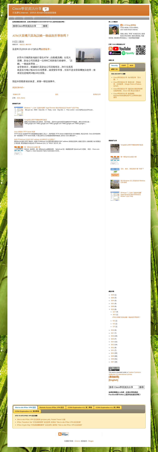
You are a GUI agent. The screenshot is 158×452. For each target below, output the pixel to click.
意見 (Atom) (21, 98)
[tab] (114, 66)
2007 (113, 362)
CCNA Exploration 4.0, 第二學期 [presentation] (80, 407)
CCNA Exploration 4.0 (42, 17)
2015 (113, 339)
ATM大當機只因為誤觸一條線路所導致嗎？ (40, 35)
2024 (113, 300)
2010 (113, 353)
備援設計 (22, 44)
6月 (114, 324)
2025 (113, 298)
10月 (114, 315)
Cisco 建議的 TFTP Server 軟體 (24, 132)
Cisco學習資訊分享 (30, 9)
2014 (113, 342)
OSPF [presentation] (123, 65)
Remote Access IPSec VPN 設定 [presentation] (52, 407)
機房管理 (28, 44)
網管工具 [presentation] (114, 69)
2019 (113, 309)
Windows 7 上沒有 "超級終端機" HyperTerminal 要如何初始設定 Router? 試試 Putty (51, 108)
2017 (113, 333)
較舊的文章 (97, 94)
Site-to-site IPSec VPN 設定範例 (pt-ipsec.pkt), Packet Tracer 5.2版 (41, 419)
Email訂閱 (28, 17)
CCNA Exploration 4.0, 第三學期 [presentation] (108, 407)
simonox (77, 441)
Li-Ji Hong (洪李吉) (129, 25)
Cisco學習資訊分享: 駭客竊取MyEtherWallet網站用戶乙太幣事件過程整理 (127, 95)
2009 (113, 356)
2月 (114, 326)
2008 (113, 359)
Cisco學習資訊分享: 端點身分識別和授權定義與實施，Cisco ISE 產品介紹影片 (127, 90)
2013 (113, 344)
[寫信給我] (114, 377)
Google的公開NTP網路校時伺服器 (35, 120)
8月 (114, 321)
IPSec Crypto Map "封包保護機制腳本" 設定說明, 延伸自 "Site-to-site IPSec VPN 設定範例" (49, 425)
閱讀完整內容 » (18, 87)
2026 (113, 295)
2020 (113, 306)
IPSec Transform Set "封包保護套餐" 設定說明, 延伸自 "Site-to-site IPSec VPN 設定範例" (49, 422)
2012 (113, 347)
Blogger (90, 441)
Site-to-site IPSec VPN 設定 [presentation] (25, 407)
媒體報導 (45, 49)
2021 (113, 303)
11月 (114, 312)
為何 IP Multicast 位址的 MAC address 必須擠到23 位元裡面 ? (34, 139)
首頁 (11, 17)
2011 (113, 350)
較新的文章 (16, 94)
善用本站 (19, 17)
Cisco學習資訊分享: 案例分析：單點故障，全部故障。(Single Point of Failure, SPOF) (127, 84)
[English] (113, 380)
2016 (113, 336)
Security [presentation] (114, 65)
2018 (113, 330)
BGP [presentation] (131, 65)
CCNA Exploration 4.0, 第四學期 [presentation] (27, 411)
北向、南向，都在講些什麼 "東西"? (132, 169)
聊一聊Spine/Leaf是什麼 (32, 147)
